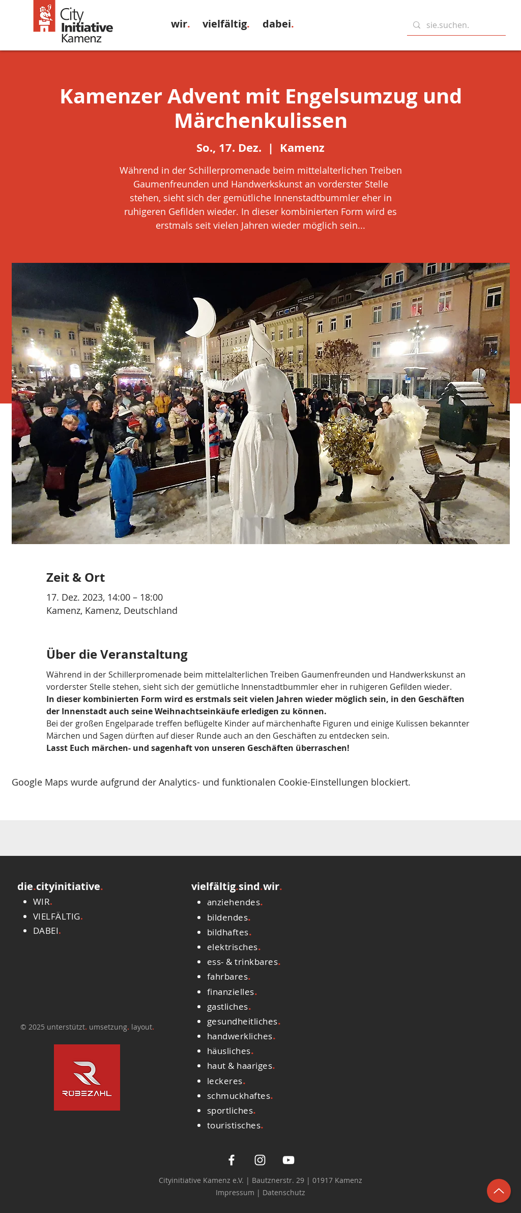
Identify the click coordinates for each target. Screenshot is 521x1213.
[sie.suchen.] (455, 25)
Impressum (236, 1192)
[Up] (499, 1191)
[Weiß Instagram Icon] (260, 1160)
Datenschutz (284, 1192)
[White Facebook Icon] (231, 1160)
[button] (180, 24)
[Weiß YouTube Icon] (288, 1160)
